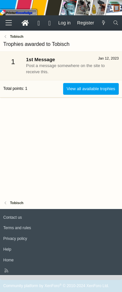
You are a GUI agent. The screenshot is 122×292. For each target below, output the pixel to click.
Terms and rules (17, 228)
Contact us (12, 217)
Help (7, 249)
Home (8, 260)
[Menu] (8, 23)
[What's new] (103, 23)
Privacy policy (15, 238)
